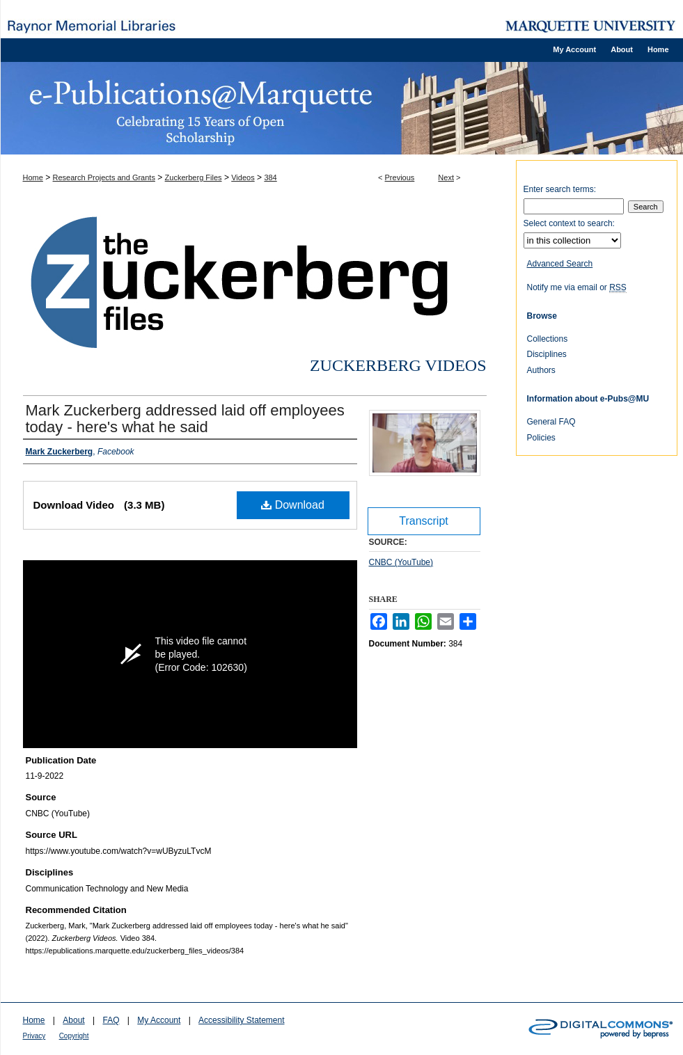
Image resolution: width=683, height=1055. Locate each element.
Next (446, 177)
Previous (400, 177)
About (73, 1020)
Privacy (34, 1036)
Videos (242, 177)
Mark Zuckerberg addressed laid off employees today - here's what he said (185, 419)
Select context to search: (569, 223)
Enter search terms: (560, 189)
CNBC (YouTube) (401, 562)
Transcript (423, 521)
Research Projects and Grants (104, 177)
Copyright (74, 1036)
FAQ (110, 1020)
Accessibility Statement (241, 1020)
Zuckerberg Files (193, 177)
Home (33, 177)
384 (270, 177)
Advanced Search (560, 264)
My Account (158, 1020)
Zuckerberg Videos (398, 365)
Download (292, 505)
